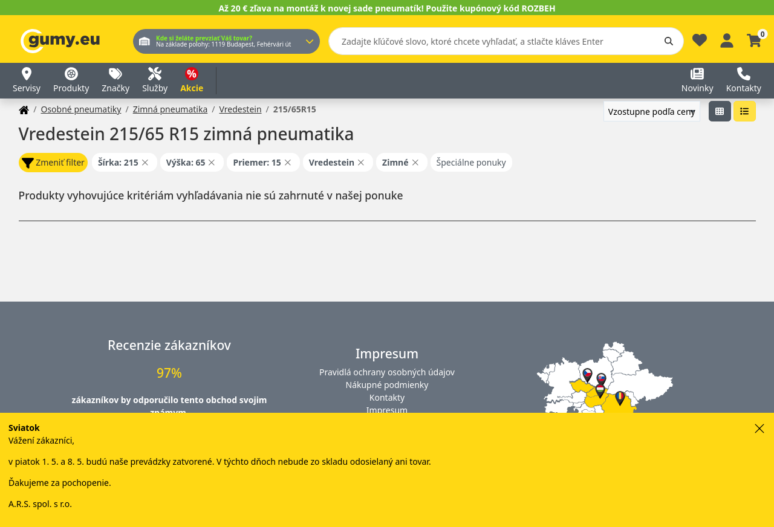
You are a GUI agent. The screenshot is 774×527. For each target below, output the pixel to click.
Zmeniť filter (53, 163)
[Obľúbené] (699, 43)
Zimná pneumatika (170, 109)
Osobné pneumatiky (81, 109)
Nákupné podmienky (387, 384)
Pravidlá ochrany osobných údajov (387, 372)
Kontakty (387, 397)
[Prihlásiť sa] (727, 39)
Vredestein (240, 109)
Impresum (387, 410)
